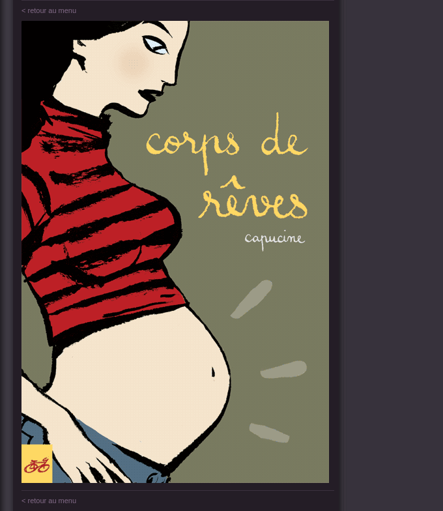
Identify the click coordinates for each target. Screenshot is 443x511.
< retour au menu (48, 10)
